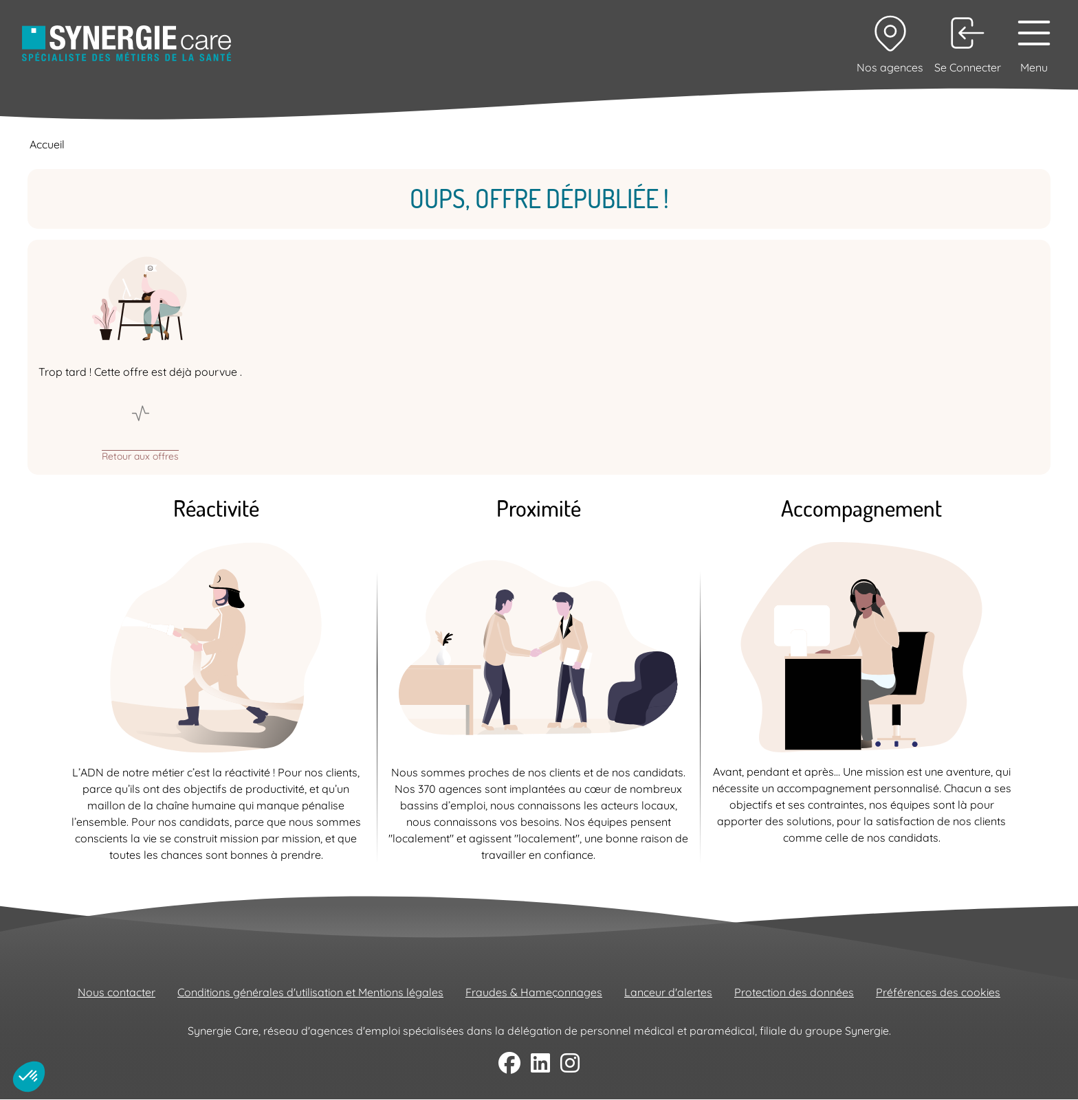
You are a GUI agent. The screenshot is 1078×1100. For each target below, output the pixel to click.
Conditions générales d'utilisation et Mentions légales (310, 992)
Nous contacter (116, 992)
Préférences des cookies (938, 992)
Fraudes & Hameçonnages (533, 992)
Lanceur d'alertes (668, 992)
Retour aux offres (140, 455)
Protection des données (794, 992)
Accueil (47, 144)
